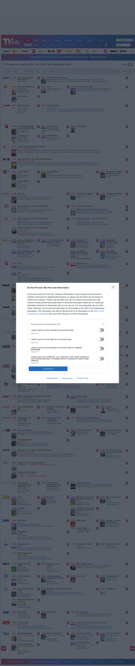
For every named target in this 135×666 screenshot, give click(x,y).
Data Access (67, 378)
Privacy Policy (82, 378)
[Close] (113, 287)
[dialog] (67, 333)
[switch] (100, 330)
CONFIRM (48, 369)
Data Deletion (52, 378)
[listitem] (67, 324)
